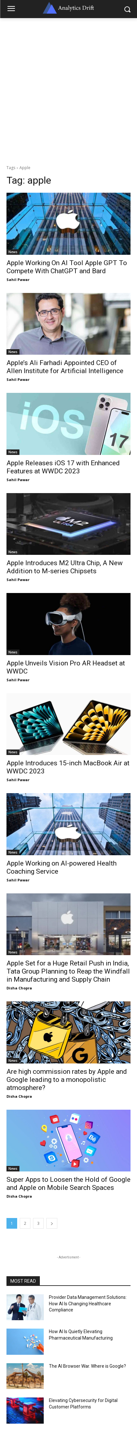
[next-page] (51, 1223)
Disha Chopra (19, 988)
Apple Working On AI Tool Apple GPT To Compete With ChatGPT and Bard (66, 267)
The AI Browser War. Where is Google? (87, 1366)
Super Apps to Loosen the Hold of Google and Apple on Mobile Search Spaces (68, 1183)
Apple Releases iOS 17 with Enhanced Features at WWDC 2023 (63, 467)
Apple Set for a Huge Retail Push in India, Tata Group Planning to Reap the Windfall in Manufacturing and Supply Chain (68, 971)
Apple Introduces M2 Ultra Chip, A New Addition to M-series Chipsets (64, 567)
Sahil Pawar (17, 279)
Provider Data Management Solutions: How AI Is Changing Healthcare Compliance (88, 1303)
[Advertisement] (68, 89)
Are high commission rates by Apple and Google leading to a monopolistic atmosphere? (66, 1080)
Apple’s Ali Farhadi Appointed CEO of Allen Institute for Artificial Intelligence (64, 367)
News (12, 252)
